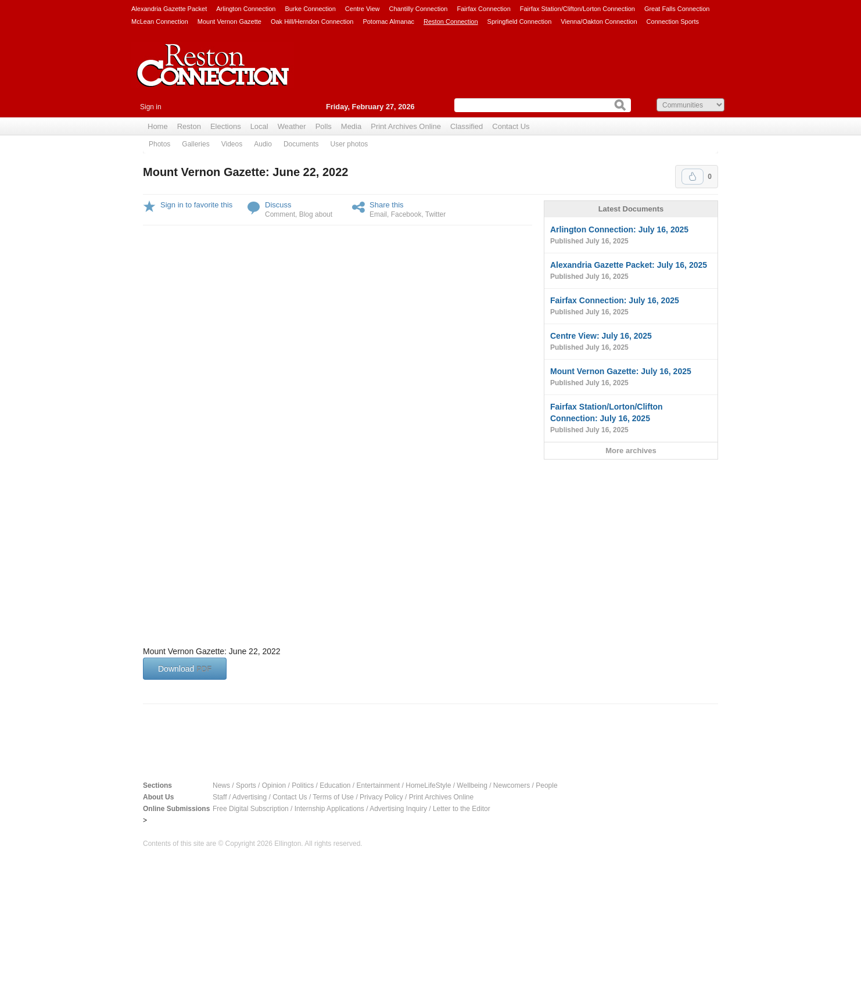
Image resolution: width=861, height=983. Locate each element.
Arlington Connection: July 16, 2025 (631, 236)
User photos (349, 144)
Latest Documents (631, 209)
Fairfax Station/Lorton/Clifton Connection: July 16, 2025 (631, 419)
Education (335, 785)
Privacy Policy (381, 797)
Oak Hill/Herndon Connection (312, 21)
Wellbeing (472, 785)
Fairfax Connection (483, 8)
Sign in (151, 107)
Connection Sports (673, 21)
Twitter (435, 214)
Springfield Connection (519, 21)
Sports (246, 785)
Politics (303, 785)
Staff (220, 797)
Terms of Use (333, 797)
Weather (292, 126)
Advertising (249, 797)
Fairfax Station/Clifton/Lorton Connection (577, 8)
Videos (231, 144)
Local (259, 126)
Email (378, 214)
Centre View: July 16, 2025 (631, 342)
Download (184, 668)
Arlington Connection (245, 8)
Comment (280, 214)
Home (158, 126)
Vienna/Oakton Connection (599, 21)
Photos (159, 144)
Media (351, 126)
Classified (466, 126)
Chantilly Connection (418, 8)
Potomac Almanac (388, 21)
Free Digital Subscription (251, 809)
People (546, 785)
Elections (225, 126)
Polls (323, 126)
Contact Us (510, 126)
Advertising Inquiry (398, 809)
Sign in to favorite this (196, 204)
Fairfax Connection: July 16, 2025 (631, 307)
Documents (301, 144)
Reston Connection (451, 21)
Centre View (362, 8)
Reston (189, 126)
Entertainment (378, 785)
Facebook (406, 214)
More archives (630, 450)
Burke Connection (310, 8)
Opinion (274, 785)
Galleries (195, 144)
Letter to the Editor (461, 809)
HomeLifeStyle (428, 785)
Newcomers (511, 785)
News (221, 785)
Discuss (278, 204)
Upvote (692, 176)
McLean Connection (159, 21)
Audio (263, 144)
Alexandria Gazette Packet (169, 8)
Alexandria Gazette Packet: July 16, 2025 (631, 271)
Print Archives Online (406, 126)
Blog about (315, 214)
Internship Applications (329, 809)
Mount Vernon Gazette (229, 21)
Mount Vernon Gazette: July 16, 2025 (631, 378)
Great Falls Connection (677, 8)
